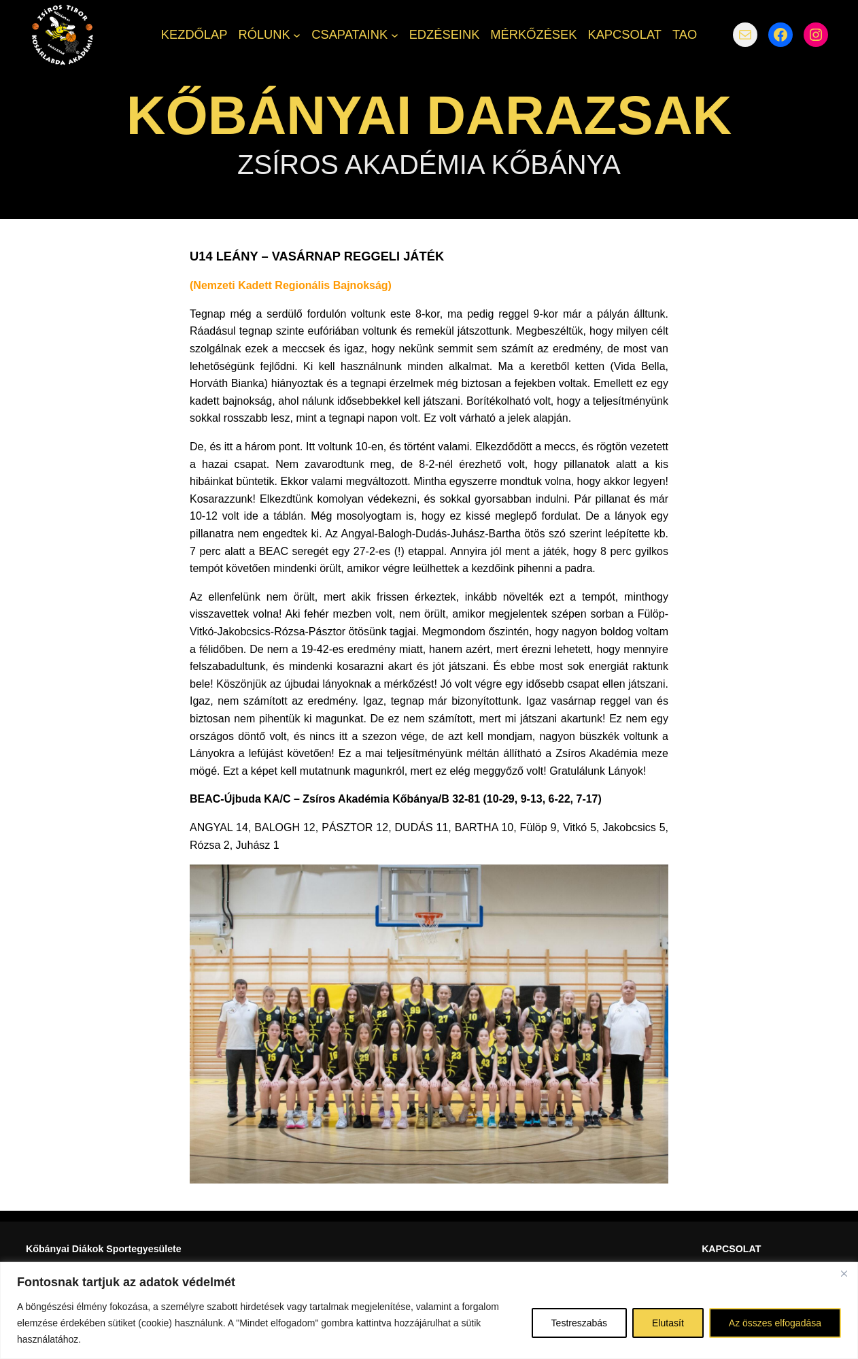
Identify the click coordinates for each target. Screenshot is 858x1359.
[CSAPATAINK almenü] (394, 35)
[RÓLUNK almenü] (297, 35)
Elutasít (668, 1323)
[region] (429, 1310)
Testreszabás (579, 1323)
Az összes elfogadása (775, 1323)
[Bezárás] (844, 1273)
